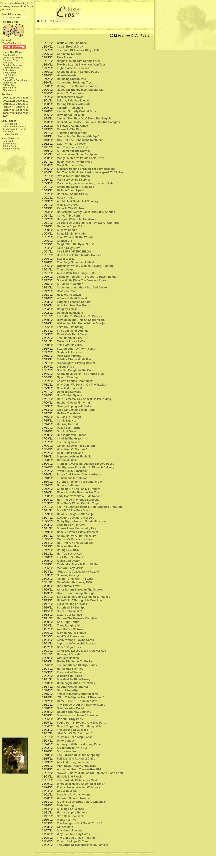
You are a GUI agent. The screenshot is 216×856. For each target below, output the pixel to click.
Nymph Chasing (67, 377)
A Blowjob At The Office (72, 125)
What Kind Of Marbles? (72, 449)
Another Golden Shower (72, 686)
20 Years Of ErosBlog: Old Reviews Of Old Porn (88, 222)
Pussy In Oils (65, 197)
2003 (25, 113)
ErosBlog (5, 6)
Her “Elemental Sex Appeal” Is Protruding (84, 399)
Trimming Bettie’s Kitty (72, 132)
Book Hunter (9, 72)
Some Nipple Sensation (72, 233)
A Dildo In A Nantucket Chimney (77, 201)
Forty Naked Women (70, 672)
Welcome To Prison (69, 675)
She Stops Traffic (68, 622)
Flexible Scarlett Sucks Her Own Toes (81, 64)
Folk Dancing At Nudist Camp (76, 758)
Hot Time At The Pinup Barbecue (78, 499)
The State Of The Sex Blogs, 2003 (78, 50)
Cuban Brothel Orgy (70, 46)
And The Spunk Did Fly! (72, 147)
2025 (12, 97)
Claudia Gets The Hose (72, 43)
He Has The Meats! (69, 413)
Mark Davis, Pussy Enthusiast (76, 765)
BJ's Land (8, 62)
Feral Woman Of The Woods (75, 237)
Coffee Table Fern (68, 215)
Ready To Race (66, 291)
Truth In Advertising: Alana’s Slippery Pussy (85, 463)
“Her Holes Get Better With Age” (78, 136)
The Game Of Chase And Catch (77, 837)
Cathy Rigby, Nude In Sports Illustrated (82, 521)
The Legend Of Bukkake (72, 729)
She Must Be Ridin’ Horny (73, 679)
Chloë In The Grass (69, 438)
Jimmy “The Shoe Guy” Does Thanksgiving (85, 118)
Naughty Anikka (67, 309)
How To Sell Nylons (69, 395)
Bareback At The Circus (72, 194)
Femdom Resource (13, 65)
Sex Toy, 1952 (65, 258)
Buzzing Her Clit (67, 424)
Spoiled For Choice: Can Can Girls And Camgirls (88, 122)
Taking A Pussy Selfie (71, 341)
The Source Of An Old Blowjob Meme (81, 704)
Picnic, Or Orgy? (67, 204)
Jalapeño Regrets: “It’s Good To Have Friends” (87, 276)
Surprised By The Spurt (72, 607)
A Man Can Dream (68, 560)
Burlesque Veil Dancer (71, 435)
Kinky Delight (10, 124)
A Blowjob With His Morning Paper (79, 744)
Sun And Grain (66, 431)
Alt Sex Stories (10, 146)
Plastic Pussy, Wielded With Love (78, 787)
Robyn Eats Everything (15, 80)
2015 (25, 103)
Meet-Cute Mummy (69, 355)
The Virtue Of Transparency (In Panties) (82, 844)
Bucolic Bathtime (68, 485)
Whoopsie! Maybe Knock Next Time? (81, 783)
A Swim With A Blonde (71, 632)
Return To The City (69, 129)
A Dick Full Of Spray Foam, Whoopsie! (82, 801)
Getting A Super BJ (69, 226)
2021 (12, 100)
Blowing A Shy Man (69, 654)
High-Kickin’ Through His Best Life (79, 600)
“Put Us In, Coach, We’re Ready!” (78, 571)
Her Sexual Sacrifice (70, 668)
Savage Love (9, 143)
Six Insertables (66, 751)
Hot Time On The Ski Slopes (75, 542)
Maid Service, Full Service (73, 179)
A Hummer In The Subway (73, 150)
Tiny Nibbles (9, 87)
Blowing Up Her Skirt (70, 114)
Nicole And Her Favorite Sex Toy (78, 492)
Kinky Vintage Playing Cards (75, 639)
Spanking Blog (10, 55)
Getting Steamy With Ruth (74, 104)
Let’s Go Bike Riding (70, 327)
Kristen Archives (11, 148)
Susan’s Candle (67, 230)
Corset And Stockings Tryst (75, 82)
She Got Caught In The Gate (75, 370)
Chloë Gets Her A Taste (72, 334)
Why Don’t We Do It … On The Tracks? (82, 384)
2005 (12, 113)
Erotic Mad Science (13, 57)
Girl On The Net (11, 67)
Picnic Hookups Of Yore (72, 841)
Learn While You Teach (72, 143)
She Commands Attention (73, 330)
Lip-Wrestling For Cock (72, 604)
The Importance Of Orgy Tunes (77, 665)
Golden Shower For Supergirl (76, 445)
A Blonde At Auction (70, 283)
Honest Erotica (10, 134)
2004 (19, 113)
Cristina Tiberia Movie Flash (75, 359)
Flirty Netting (65, 805)
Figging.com (9, 90)
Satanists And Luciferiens (73, 794)
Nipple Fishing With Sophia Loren (79, 61)
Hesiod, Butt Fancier (70, 776)
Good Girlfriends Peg (70, 165)
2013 (12, 107)
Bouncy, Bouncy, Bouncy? (74, 711)
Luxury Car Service (69, 614)
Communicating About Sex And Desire (82, 287)
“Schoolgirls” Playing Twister (76, 363)
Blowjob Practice (68, 546)
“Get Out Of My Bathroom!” (74, 733)
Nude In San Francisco (15, 126)
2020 (19, 100)
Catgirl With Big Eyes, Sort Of (76, 244)
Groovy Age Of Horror (14, 129)
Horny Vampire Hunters (72, 812)
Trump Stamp (65, 269)
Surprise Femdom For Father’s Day (79, 481)
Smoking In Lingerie (70, 575)
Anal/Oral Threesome (70, 636)
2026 (6, 97)
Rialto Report (10, 70)
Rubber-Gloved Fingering (73, 402)
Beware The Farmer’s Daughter (77, 618)
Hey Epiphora (10, 75)
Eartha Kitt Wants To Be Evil (75, 661)
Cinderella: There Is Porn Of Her (77, 564)
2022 (6, 100)
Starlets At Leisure (69, 352)
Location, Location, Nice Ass (75, 517)
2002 (6, 116)
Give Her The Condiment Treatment (80, 140)
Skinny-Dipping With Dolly (74, 406)
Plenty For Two (66, 819)
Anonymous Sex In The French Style (80, 373)
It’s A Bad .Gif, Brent (70, 557)
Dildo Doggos (66, 740)
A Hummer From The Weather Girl (79, 769)
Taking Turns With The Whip (75, 578)
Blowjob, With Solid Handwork (76, 219)
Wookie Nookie (66, 75)
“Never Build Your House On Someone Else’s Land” (90, 773)
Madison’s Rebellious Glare (74, 539)
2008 (19, 110)
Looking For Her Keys (71, 524)
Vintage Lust (9, 82)
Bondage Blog (10, 60)
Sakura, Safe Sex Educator (74, 100)
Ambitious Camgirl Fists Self (75, 186)
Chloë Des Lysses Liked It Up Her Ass (81, 650)
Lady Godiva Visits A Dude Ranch (78, 496)
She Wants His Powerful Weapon (78, 715)
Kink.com (8, 131)
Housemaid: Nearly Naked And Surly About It (86, 212)
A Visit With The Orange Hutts (76, 273)
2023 (25, 97)
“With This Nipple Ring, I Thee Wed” (80, 697)
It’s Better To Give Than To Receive (79, 316)
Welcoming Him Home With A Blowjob (81, 323)
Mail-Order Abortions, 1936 (74, 582)
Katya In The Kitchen (70, 208)
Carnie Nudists (66, 420)
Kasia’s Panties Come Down (75, 381)
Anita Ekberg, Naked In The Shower (80, 589)
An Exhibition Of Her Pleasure (76, 535)
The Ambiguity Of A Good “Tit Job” (79, 823)
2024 (19, 97)
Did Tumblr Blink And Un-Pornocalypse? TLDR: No (90, 172)
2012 (19, 107)
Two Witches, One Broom (73, 176)
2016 (19, 103)
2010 (6, 110)
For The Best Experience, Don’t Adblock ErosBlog (89, 506)
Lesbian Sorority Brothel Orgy (76, 111)
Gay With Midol (67, 791)
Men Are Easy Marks (70, 568)
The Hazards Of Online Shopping (78, 755)
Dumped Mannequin (70, 312)
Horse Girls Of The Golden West (77, 701)
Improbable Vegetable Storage (76, 643)
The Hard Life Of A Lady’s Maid (77, 780)
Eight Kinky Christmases (73, 68)
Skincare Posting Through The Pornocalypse (86, 168)
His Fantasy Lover (68, 586)
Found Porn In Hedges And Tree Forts (81, 722)
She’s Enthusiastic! (69, 611)
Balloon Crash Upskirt (71, 190)
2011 (25, 107)
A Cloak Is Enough (69, 417)
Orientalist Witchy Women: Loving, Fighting (85, 266)
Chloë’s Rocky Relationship (75, 514)
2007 (25, 110)
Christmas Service (69, 53)
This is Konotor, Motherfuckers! (77, 693)
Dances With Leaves (70, 96)
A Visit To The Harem (70, 93)
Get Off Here (65, 826)
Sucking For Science (70, 809)
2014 (6, 107)
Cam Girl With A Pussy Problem (77, 532)
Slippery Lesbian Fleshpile (74, 456)
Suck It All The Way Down (73, 510)
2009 (12, 110)
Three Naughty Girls (70, 625)
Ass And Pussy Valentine (73, 762)
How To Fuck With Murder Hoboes (79, 255)
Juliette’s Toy (65, 366)
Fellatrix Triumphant (70, 107)
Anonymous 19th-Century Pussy (78, 71)
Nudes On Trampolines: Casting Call (80, 89)
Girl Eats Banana (68, 657)
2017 (12, 103)
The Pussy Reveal (68, 442)
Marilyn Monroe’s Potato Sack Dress (80, 158)
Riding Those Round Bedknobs (77, 86)
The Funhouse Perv (69, 337)
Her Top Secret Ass (69, 553)
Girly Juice (8, 77)
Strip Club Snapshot (70, 816)
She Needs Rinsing (69, 830)
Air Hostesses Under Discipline (77, 154)
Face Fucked (65, 57)
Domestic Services (69, 391)
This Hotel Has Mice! (70, 345)
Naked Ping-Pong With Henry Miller (80, 726)
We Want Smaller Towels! (73, 798)
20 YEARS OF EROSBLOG (74, 251)
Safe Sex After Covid (70, 708)
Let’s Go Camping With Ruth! (76, 409)
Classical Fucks (67, 460)
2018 (6, 103)
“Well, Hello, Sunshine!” (72, 470)
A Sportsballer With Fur (72, 747)
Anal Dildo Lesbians (70, 453)
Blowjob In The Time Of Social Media (80, 319)
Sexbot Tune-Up (67, 690)
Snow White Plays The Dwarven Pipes (81, 280)
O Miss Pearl (9, 85)
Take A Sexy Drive (68, 248)
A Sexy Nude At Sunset (72, 298)
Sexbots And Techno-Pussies (76, 348)
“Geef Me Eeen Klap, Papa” (74, 737)
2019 (25, 100)
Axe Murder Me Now (70, 629)
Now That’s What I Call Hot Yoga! (78, 503)
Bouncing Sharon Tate (71, 79)
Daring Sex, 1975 (68, 550)
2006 (6, 113)
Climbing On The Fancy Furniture (78, 488)
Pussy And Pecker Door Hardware (79, 474)
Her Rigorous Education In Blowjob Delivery (85, 467)
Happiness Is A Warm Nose (74, 161)
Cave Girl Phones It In (71, 388)
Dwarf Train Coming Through (75, 593)
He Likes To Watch (69, 294)
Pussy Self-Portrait (69, 427)
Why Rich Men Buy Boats (73, 305)
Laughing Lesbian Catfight (74, 301)
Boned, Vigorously (69, 647)
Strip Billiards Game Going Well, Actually (83, 596)
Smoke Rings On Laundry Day (76, 528)
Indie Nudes (9, 141)
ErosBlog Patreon (12, 43)
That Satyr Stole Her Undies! (75, 262)
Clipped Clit (64, 240)
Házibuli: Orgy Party (70, 719)
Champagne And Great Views (76, 683)
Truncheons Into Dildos (72, 478)
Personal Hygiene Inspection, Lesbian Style (85, 183)
